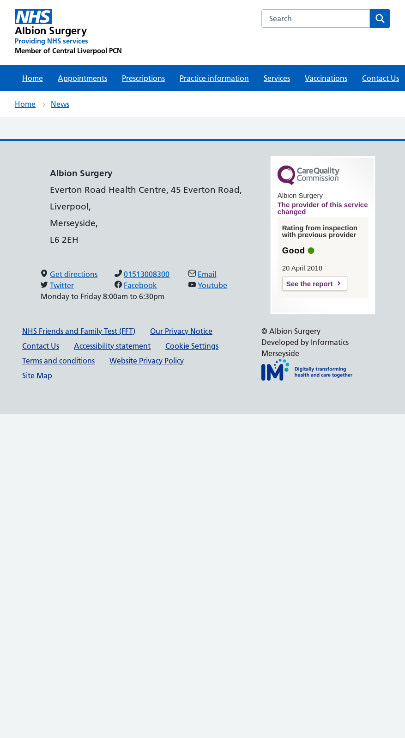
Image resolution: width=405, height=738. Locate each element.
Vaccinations (326, 78)
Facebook (140, 285)
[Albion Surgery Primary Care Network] (68, 32)
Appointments (82, 78)
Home (32, 78)
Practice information (214, 78)
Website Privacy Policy (146, 360)
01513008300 (146, 274)
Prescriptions (143, 78)
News (60, 104)
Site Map (37, 375)
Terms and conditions (58, 360)
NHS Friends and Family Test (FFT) (78, 331)
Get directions (73, 274)
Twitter (62, 285)
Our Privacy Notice (181, 331)
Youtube (212, 285)
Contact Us (40, 346)
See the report (309, 284)
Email (207, 274)
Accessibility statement (112, 346)
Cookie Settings (191, 346)
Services (277, 78)
